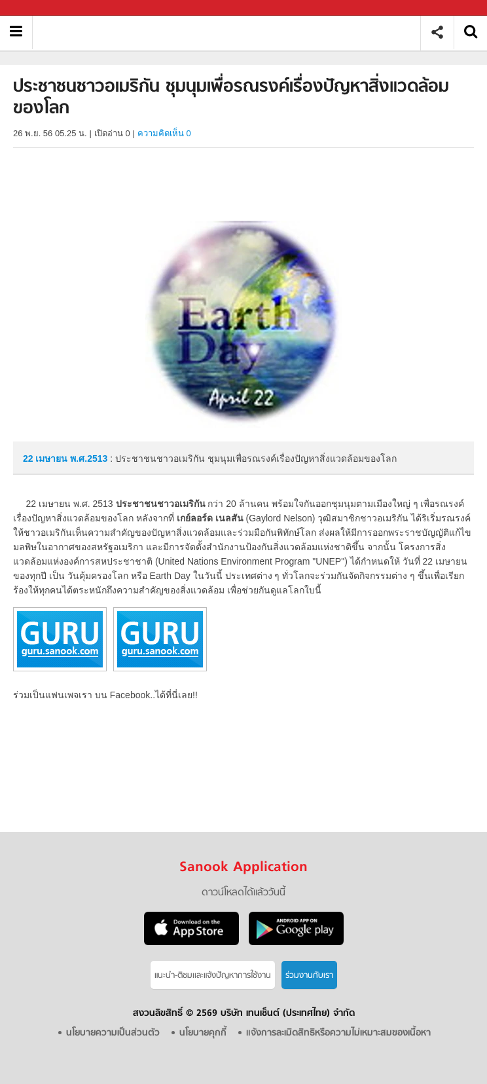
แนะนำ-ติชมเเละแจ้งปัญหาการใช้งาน (212, 975)
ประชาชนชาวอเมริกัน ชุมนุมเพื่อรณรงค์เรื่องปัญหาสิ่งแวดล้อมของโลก (231, 32)
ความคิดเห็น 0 (164, 133)
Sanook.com (39, 8)
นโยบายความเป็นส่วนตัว (113, 1033)
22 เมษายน (46, 458)
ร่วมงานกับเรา (309, 975)
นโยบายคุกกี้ (202, 1033)
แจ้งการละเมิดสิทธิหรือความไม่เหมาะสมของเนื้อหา (338, 1033)
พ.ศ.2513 (88, 458)
